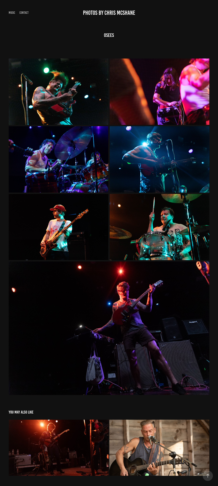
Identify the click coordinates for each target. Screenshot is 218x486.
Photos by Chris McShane (109, 13)
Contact (24, 12)
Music (12, 12)
